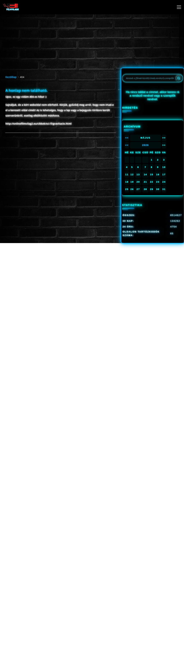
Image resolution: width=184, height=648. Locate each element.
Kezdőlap (11, 77)
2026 (145, 145)
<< (126, 137)
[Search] (179, 78)
